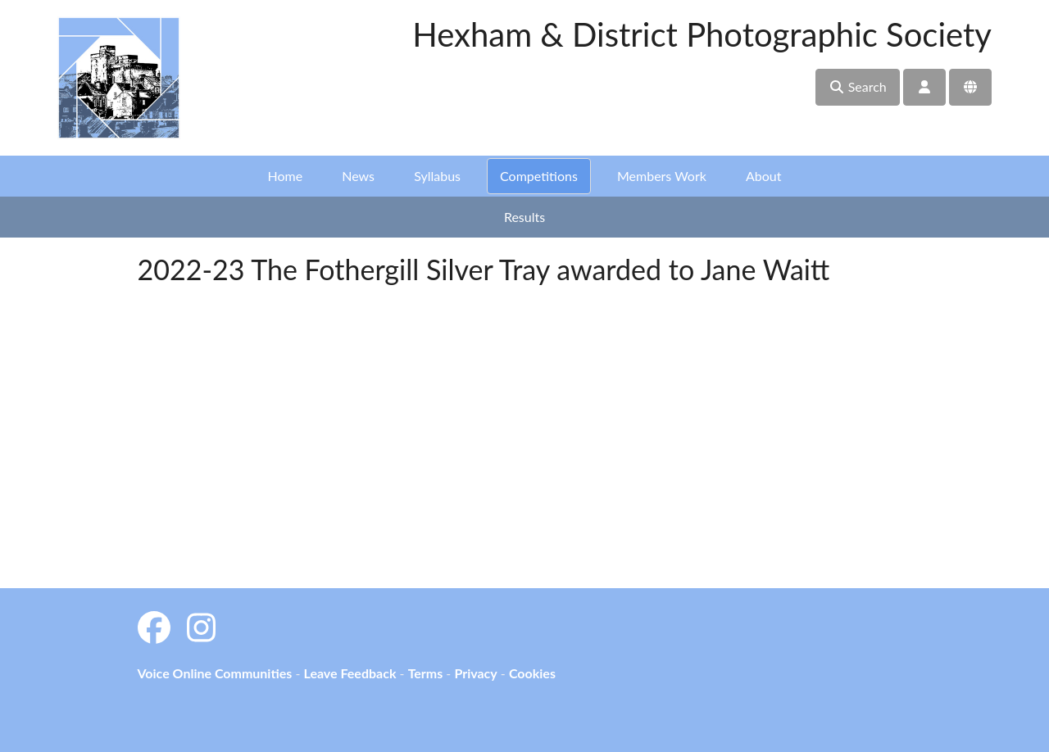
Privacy (475, 673)
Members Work (661, 175)
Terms (425, 673)
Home (285, 175)
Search (858, 86)
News (358, 175)
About (764, 175)
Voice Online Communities (215, 673)
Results (524, 216)
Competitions (539, 175)
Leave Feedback (349, 673)
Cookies (532, 673)
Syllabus (437, 175)
